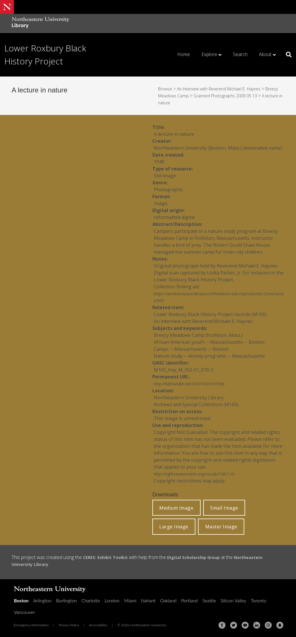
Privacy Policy (69, 625)
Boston (21, 600)
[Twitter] (233, 625)
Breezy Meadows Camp (183, 95)
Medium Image (176, 508)
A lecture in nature (180, 102)
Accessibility (98, 625)
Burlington (66, 600)
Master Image (221, 526)
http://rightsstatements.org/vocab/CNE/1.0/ (201, 474)
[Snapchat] (279, 625)
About (265, 54)
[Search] (287, 54)
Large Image (173, 526)
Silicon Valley (233, 600)
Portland (189, 600)
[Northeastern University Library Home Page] (40, 23)
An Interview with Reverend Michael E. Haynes (226, 89)
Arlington (42, 600)
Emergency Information (31, 625)
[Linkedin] (256, 625)
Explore (209, 54)
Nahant (148, 600)
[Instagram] (268, 625)
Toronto (258, 600)
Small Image (224, 508)
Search (240, 54)
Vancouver (24, 612)
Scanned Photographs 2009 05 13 (247, 95)
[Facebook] (222, 625)
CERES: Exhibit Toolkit (108, 557)
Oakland (168, 600)
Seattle (209, 600)
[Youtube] (245, 625)
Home (183, 54)
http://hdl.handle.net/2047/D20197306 (195, 383)
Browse (166, 89)
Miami (130, 600)
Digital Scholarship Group (201, 557)
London (112, 600)
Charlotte (91, 600)
